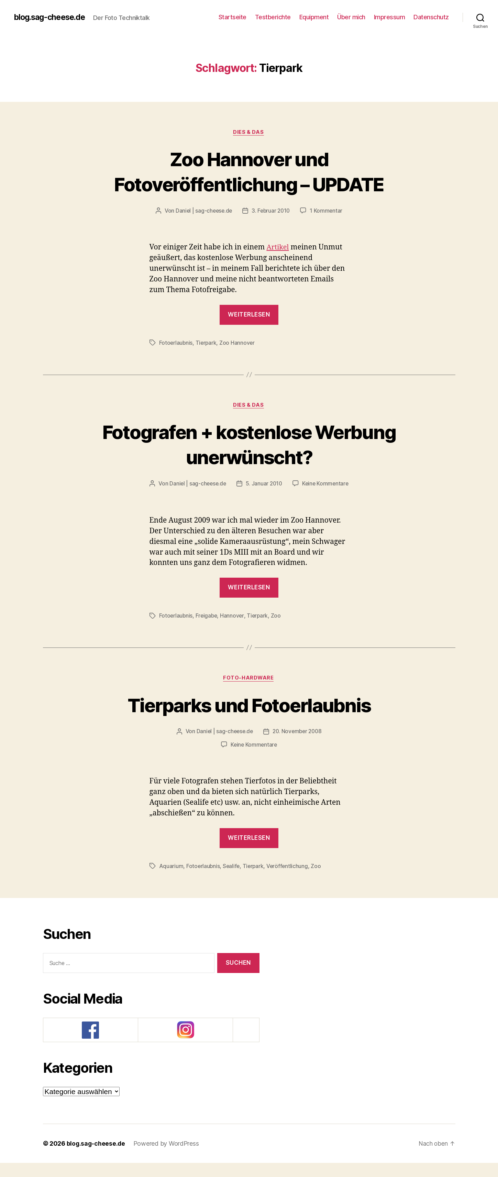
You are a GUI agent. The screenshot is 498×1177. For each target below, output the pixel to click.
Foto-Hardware (248, 692)
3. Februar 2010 (271, 211)
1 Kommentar (327, 211)
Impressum (389, 17)
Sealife (232, 880)
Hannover (234, 629)
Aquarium (171, 880)
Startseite (232, 17)
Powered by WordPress (167, 1157)
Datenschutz (431, 17)
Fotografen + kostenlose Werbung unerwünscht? (249, 444)
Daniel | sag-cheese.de (203, 211)
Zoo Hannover (238, 343)
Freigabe (207, 629)
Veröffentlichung (289, 880)
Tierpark (207, 343)
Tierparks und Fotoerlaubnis (249, 718)
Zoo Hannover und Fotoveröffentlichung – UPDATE (249, 171)
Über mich (351, 17)
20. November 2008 (297, 745)
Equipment (314, 17)
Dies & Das (249, 132)
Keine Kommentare (254, 497)
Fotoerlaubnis (176, 343)
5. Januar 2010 (298, 484)
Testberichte (273, 17)
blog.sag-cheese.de (51, 17)
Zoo (278, 629)
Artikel (278, 248)
